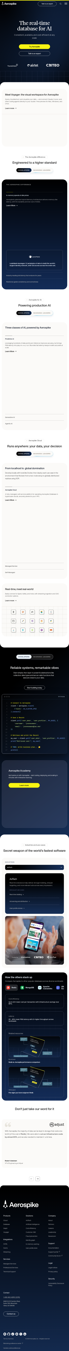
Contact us (11, 1300)
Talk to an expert (47, 4)
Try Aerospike (34, 46)
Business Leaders (42, 172)
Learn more (11, 109)
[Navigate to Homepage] (9, 4)
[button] (60, 4)
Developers (23, 172)
